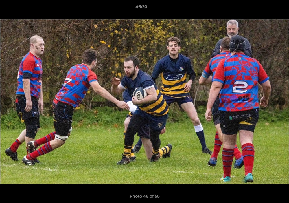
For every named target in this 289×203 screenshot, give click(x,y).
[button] (265, 8)
